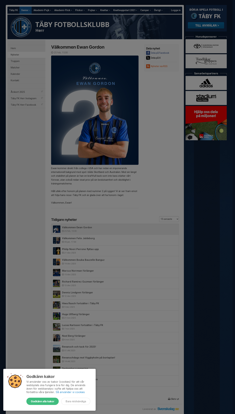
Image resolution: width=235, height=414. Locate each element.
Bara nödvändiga (76, 401)
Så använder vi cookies (70, 392)
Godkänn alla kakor (42, 401)
